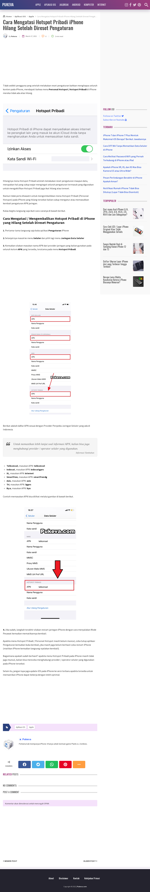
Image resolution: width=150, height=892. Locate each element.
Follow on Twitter (113, 115)
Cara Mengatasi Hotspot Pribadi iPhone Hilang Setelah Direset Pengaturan (43, 25)
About (51, 878)
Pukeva (26, 739)
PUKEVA (8, 4)
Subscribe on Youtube (115, 119)
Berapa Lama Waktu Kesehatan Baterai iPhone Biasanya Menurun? (114, 279)
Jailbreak (64, 4)
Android (76, 4)
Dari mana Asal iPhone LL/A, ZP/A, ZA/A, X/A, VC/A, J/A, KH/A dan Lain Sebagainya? (115, 212)
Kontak (76, 878)
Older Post (90, 861)
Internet (101, 4)
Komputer (89, 4)
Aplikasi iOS (50, 4)
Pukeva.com (82, 886)
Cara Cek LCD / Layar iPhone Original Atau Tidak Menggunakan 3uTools (115, 229)
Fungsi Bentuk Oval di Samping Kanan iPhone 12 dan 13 (114, 246)
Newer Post (10, 861)
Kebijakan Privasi (92, 878)
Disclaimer (63, 878)
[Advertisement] (50, 61)
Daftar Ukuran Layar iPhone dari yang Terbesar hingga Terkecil (115, 264)
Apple (38, 4)
